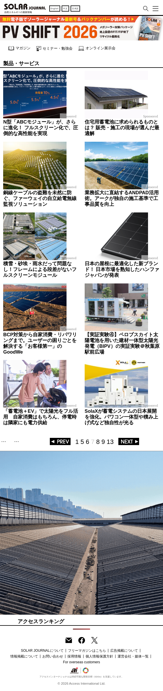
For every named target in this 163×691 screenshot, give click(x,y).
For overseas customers (81, 662)
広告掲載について (124, 651)
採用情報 (74, 656)
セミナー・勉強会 (54, 48)
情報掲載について (24, 656)
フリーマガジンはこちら (87, 651)
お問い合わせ (52, 656)
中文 (65, 9)
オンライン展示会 (96, 48)
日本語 (75, 9)
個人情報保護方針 (99, 656)
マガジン (19, 48)
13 (110, 441)
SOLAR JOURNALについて (42, 651)
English (55, 9)
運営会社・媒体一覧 (133, 656)
